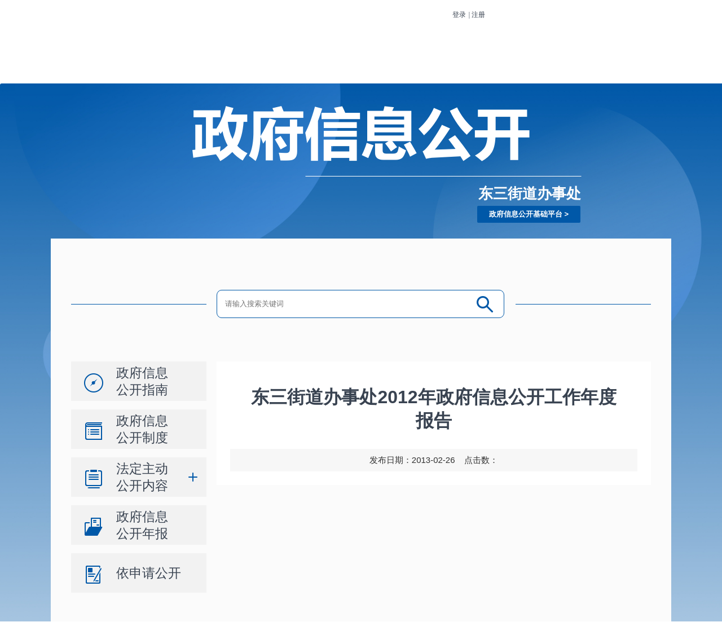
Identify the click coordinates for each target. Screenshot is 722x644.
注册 (478, 15)
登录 (459, 15)
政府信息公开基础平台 (525, 214)
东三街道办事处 (529, 193)
